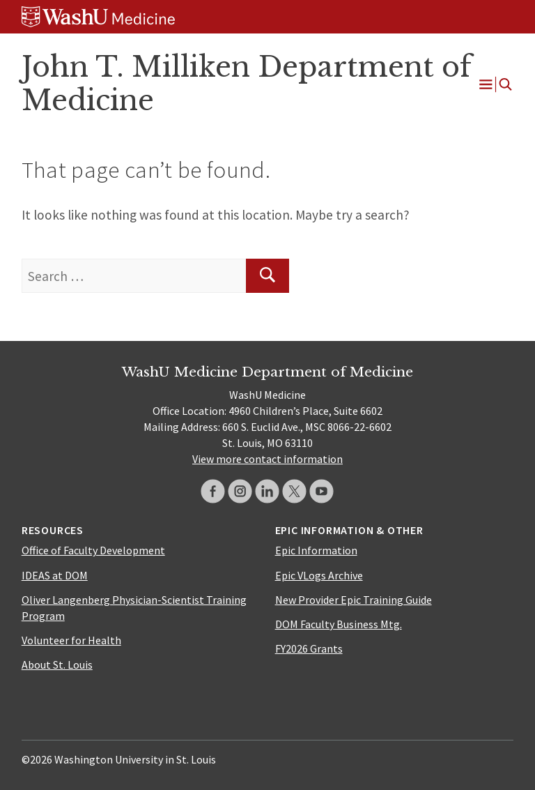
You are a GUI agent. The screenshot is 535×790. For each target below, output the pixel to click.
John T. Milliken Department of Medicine (247, 84)
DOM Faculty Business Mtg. (338, 624)
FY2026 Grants (309, 648)
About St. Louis (57, 664)
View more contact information (267, 459)
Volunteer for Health (71, 640)
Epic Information (316, 550)
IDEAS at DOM (55, 575)
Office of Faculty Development (93, 550)
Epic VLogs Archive (319, 575)
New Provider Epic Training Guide (353, 600)
